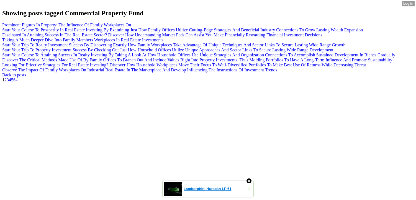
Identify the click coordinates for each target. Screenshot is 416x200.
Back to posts (14, 74)
